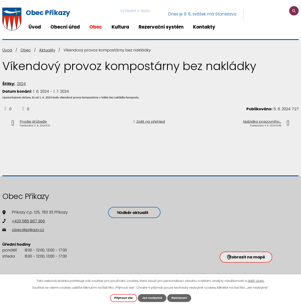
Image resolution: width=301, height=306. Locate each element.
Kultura (120, 27)
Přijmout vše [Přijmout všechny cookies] (122, 298)
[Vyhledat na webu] (273, 14)
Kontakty (204, 27)
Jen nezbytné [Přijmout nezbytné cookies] (152, 298)
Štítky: (8, 83)
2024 (21, 83)
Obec (95, 27)
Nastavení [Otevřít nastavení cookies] (181, 298)
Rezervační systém (161, 27)
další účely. (256, 280)
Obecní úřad (65, 27)
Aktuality (47, 50)
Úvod (35, 27)
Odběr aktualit (128, 212)
